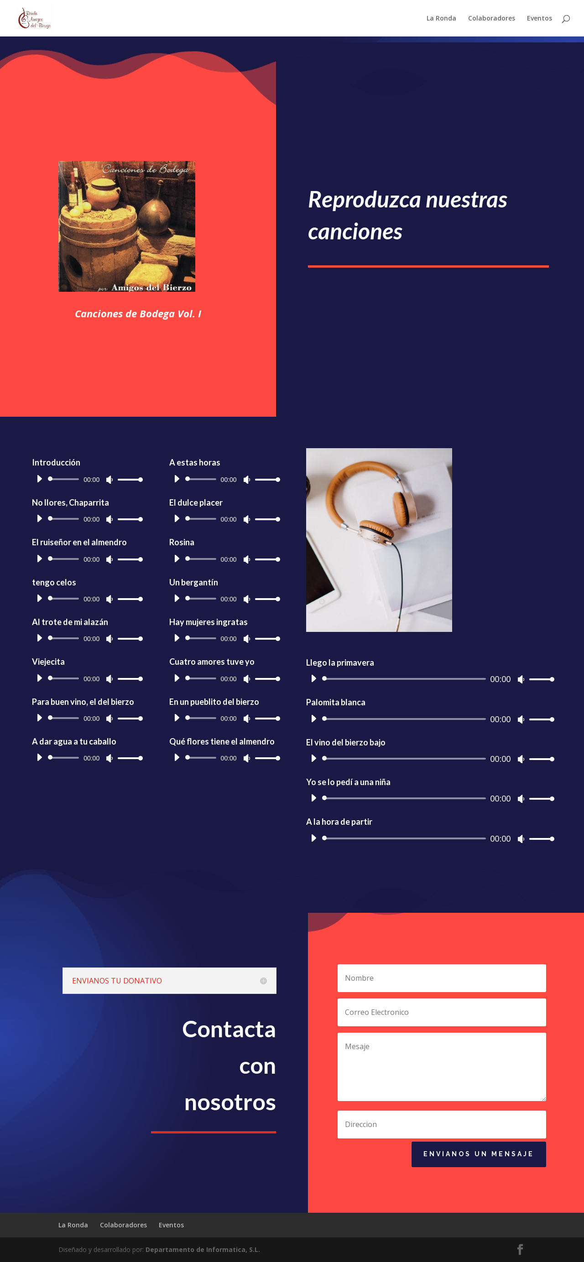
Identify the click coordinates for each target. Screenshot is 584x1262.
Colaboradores (491, 18)
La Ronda (441, 18)
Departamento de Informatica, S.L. (203, 1249)
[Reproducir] (136, 478)
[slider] (162, 479)
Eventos (539, 18)
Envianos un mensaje (478, 1159)
